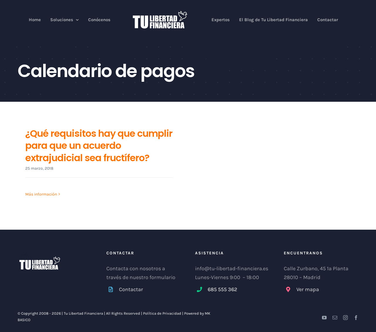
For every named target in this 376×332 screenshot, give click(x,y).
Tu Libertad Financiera (84, 313)
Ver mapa (307, 289)
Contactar (131, 289)
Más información (41, 194)
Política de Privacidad (162, 313)
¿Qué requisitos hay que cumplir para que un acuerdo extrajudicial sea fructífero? (98, 145)
